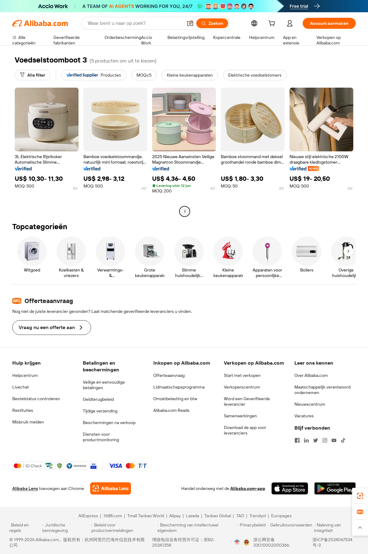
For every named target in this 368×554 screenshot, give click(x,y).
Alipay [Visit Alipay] (175, 515)
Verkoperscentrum (242, 387)
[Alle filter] (32, 75)
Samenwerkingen (240, 415)
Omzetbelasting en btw (175, 398)
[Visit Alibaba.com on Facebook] (297, 440)
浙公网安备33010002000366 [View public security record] (271, 542)
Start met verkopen (242, 375)
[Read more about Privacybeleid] (251, 527)
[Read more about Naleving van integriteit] (336, 527)
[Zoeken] (212, 23)
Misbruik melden (28, 421)
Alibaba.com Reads (171, 410)
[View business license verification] (237, 542)
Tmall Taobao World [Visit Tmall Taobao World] (145, 515)
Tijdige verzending (100, 410)
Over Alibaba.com (311, 375)
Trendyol (257, 515)
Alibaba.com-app (247, 488)
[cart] (273, 24)
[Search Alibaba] (135, 23)
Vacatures (304, 415)
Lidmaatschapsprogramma (179, 387)
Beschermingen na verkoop (109, 422)
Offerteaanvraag (169, 375)
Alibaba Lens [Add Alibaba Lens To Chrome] (25, 488)
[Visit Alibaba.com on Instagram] (325, 440)
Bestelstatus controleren (36, 398)
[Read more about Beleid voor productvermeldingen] (123, 527)
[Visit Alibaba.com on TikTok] (343, 440)
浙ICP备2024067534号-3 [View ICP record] (332, 542)
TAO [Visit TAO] (240, 515)
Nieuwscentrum (309, 404)
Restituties (22, 410)
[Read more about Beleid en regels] (24, 527)
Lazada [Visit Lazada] (192, 515)
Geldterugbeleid (98, 399)
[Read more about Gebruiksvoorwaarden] (289, 527)
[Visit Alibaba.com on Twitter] (315, 440)
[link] (360, 496)
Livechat (20, 387)
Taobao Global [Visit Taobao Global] (217, 515)
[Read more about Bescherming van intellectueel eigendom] (196, 527)
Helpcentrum (25, 375)
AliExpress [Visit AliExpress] (88, 515)
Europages (281, 515)
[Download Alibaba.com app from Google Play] (335, 488)
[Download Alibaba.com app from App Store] (289, 488)
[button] (190, 23)
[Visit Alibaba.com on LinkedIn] (306, 440)
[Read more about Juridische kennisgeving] (66, 527)
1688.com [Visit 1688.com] (112, 515)
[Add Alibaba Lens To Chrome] (110, 488)
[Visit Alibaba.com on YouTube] (334, 440)
